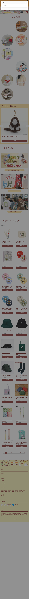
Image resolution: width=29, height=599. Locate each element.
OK (24, 9)
